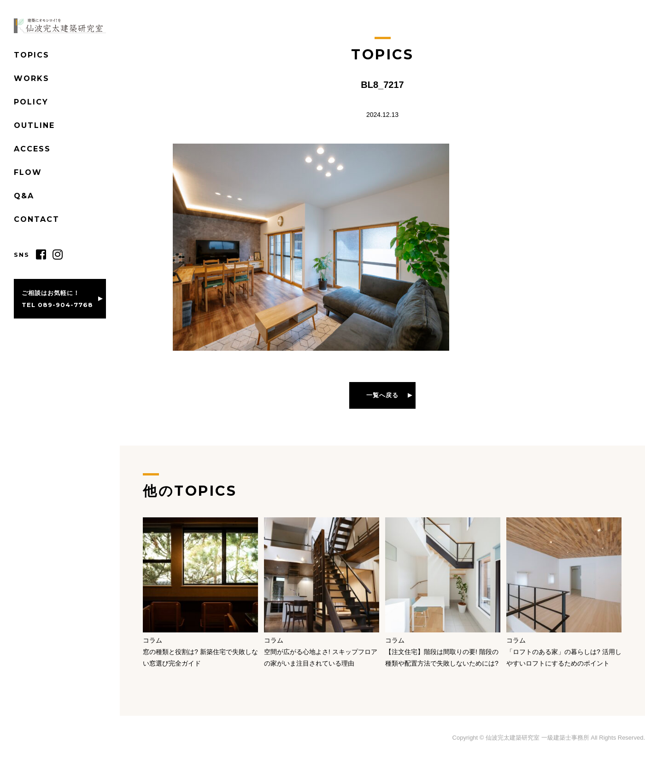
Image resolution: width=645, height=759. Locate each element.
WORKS (31, 78)
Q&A (24, 195)
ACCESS (32, 149)
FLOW (28, 172)
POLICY (31, 102)
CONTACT (36, 219)
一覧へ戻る (382, 395)
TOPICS (31, 55)
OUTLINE (34, 125)
